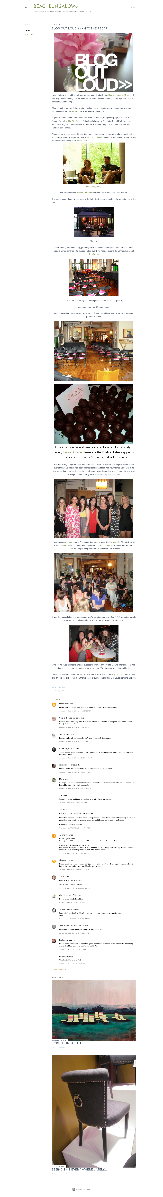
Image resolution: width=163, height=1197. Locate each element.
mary (61, 795)
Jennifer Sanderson (67, 909)
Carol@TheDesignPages (69, 718)
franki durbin (64, 940)
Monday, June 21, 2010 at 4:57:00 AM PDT (74, 949)
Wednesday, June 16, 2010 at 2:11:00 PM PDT (75, 727)
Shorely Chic (64, 734)
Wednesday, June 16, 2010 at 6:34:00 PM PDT (75, 758)
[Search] (134, 7)
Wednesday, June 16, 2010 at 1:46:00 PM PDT (75, 711)
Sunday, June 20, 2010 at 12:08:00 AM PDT (74, 933)
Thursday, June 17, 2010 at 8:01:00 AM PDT (74, 828)
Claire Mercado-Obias (68, 895)
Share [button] (27, 24)
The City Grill (74, 121)
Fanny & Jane (73, 452)
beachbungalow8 (56, 6)
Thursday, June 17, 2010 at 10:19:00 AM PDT (74, 870)
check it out (82, 141)
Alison (70, 549)
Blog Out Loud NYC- (117, 95)
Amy (98, 542)
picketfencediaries (67, 765)
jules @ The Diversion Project (71, 926)
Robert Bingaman (66, 1043)
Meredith (69, 542)
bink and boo (64, 860)
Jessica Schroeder (84, 193)
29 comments (63, 1174)
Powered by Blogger (81, 1189)
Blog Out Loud (105, 545)
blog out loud (30, 34)
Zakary (62, 876)
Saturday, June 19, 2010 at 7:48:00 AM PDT (74, 919)
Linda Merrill (64, 704)
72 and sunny (65, 835)
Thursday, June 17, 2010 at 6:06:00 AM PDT (74, 803)
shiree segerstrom (67, 748)
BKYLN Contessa (94, 137)
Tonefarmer (94, 254)
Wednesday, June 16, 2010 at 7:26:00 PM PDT (75, 772)
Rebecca (65, 545)
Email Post (61, 687)
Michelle (116, 542)
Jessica (62, 810)
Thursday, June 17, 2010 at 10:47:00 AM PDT (75, 888)
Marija (61, 779)
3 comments (62, 1047)
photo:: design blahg (93, 187)
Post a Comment (59, 969)
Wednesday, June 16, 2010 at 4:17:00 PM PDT (75, 741)
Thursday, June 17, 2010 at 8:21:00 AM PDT (74, 853)
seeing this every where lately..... (79, 1169)
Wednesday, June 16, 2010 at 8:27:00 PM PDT (75, 788)
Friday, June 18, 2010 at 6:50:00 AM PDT (73, 902)
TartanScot (76, 111)
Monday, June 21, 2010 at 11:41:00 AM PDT (74, 963)
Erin (100, 549)
